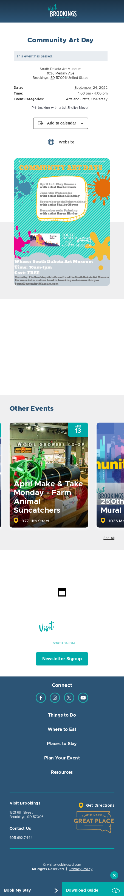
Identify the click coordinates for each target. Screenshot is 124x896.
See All (108, 538)
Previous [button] (94, 409)
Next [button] (109, 409)
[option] (62, 222)
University (99, 99)
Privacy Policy (81, 869)
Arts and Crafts (77, 99)
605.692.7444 (21, 837)
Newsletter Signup (62, 659)
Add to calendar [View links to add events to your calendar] (61, 123)
